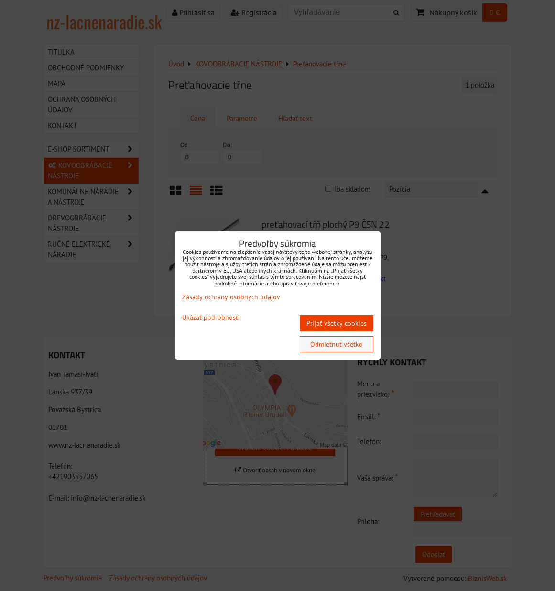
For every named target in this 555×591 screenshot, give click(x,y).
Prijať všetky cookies (336, 323)
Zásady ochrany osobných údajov (231, 297)
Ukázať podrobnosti (211, 317)
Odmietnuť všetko (336, 344)
